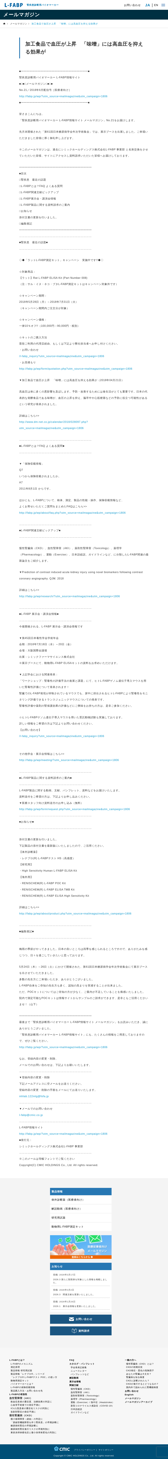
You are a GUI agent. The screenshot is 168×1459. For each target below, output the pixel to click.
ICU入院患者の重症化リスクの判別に (30, 1408)
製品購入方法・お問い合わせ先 (27, 1391)
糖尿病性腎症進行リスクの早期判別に (30, 1429)
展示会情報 (75, 1381)
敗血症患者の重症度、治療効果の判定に (31, 1401)
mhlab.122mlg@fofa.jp (34, 1096)
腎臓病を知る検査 (135, 1377)
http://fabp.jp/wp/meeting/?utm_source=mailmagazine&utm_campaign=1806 (69, 760)
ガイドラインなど (80, 1412)
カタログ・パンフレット (82, 1364)
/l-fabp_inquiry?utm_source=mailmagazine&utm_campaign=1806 (61, 356)
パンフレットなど (80, 1374)
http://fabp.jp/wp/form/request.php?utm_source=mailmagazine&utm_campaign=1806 (74, 809)
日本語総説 (76, 1409)
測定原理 (15, 1367)
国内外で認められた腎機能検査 (142, 1387)
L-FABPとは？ (17, 1360)
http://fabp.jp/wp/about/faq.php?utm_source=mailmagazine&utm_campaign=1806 (72, 512)
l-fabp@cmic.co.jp (31, 1115)
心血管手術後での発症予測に (26, 1405)
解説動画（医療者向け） (67, 1208)
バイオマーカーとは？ (22, 1384)
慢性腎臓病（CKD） (81, 1389)
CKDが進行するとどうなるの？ (142, 1384)
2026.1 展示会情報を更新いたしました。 (75, 1306)
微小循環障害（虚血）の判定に (27, 1419)
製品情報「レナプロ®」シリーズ (28, 1374)
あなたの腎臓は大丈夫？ (138, 1374)
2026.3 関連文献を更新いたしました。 (74, 1294)
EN (156, 5)
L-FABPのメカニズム (22, 1364)
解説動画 (74, 1378)
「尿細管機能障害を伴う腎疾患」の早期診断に (35, 1422)
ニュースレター (79, 1371)
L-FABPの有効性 (18, 1394)
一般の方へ (130, 1360)
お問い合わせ (132, 5)
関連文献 (74, 1385)
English (129, 1394)
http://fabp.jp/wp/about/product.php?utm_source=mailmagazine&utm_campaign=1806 (75, 913)
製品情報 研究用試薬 (21, 1370)
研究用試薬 (58, 1217)
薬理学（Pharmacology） (84, 1399)
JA (147, 5)
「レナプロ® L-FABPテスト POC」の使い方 (34, 1377)
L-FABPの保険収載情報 (23, 1387)
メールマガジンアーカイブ (138, 1402)
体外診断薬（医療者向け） (68, 1199)
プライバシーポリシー (84, 1450)
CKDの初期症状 (134, 1367)
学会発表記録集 (79, 1367)
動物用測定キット (20, 1380)
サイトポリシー (106, 1450)
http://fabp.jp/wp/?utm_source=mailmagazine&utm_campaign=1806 (63, 96)
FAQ (71, 1360)
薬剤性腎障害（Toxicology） (86, 1395)
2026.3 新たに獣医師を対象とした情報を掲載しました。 (80, 1281)
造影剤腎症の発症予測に (23, 1412)
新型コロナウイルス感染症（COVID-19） (92, 1406)
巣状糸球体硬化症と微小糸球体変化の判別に (34, 1432)
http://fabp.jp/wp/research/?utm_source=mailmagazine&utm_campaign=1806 (69, 596)
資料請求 (84, 1330)
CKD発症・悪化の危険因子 (140, 1370)
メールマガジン (133, 1398)
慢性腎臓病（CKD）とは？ (140, 1364)
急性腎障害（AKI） (81, 1392)
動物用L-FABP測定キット (68, 1226)
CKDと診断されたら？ (137, 1380)
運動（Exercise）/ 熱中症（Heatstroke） (92, 1402)
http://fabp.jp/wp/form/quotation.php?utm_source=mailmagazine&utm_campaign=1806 (75, 368)
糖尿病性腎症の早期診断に (24, 1425)
